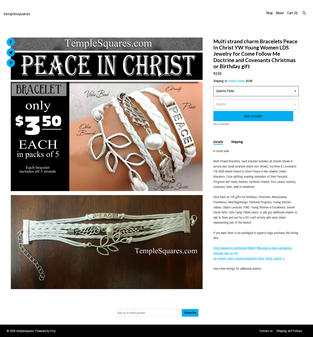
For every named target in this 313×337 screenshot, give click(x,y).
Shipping (237, 142)
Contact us (266, 331)
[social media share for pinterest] (11, 63)
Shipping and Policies (289, 331)
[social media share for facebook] (10, 42)
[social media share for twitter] (11, 53)
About (280, 12)
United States (236, 81)
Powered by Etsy (45, 331)
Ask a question (221, 124)
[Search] (304, 13)
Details (218, 142)
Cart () (292, 12)
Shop (269, 12)
